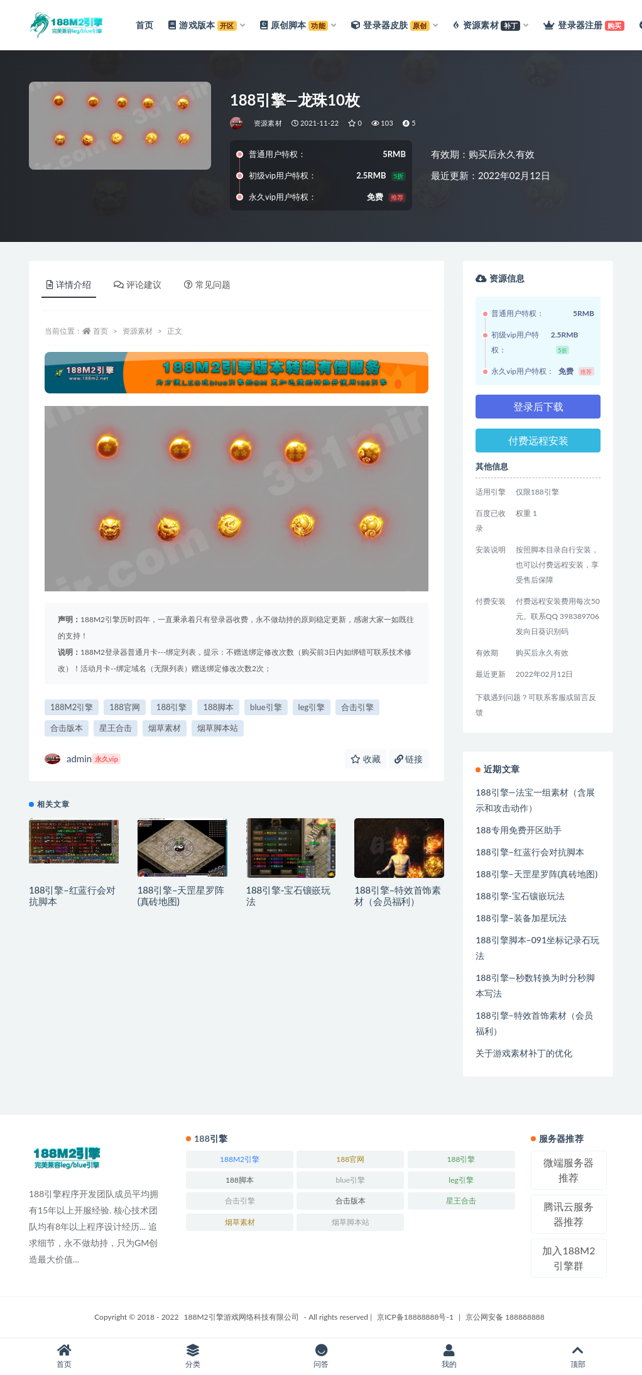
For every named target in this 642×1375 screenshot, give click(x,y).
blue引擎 (265, 707)
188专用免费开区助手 (518, 829)
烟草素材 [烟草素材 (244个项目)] (240, 1222)
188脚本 (218, 707)
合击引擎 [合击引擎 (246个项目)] (240, 1200)
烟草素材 (164, 728)
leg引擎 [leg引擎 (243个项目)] (461, 1180)
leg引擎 (311, 707)
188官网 (124, 707)
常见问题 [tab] (207, 284)
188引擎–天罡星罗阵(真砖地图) (536, 873)
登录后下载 (538, 406)
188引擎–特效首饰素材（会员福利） (397, 895)
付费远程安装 (538, 440)
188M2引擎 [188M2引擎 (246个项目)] (239, 1159)
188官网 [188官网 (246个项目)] (350, 1159)
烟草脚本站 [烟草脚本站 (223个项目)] (350, 1222)
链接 (408, 758)
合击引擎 (357, 707)
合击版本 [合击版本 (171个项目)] (350, 1200)
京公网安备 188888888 (505, 1317)
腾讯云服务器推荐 (568, 1213)
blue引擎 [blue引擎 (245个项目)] (350, 1180)
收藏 (366, 758)
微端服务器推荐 (568, 1169)
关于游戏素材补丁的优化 (524, 1053)
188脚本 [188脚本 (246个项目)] (240, 1180)
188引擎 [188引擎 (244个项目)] (461, 1159)
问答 (321, 1356)
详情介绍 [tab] (68, 284)
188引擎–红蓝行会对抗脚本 (530, 851)
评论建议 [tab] (137, 284)
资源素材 (268, 123)
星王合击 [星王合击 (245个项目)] (461, 1200)
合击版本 (66, 728)
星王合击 (115, 728)
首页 (100, 331)
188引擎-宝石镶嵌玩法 (520, 895)
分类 (192, 1356)
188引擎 (171, 707)
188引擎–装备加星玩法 (521, 917)
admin (83, 758)
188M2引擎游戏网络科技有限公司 (241, 1317)
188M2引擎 (71, 707)
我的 (449, 1356)
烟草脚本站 (217, 728)
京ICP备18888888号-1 (415, 1317)
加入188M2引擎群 (568, 1257)
